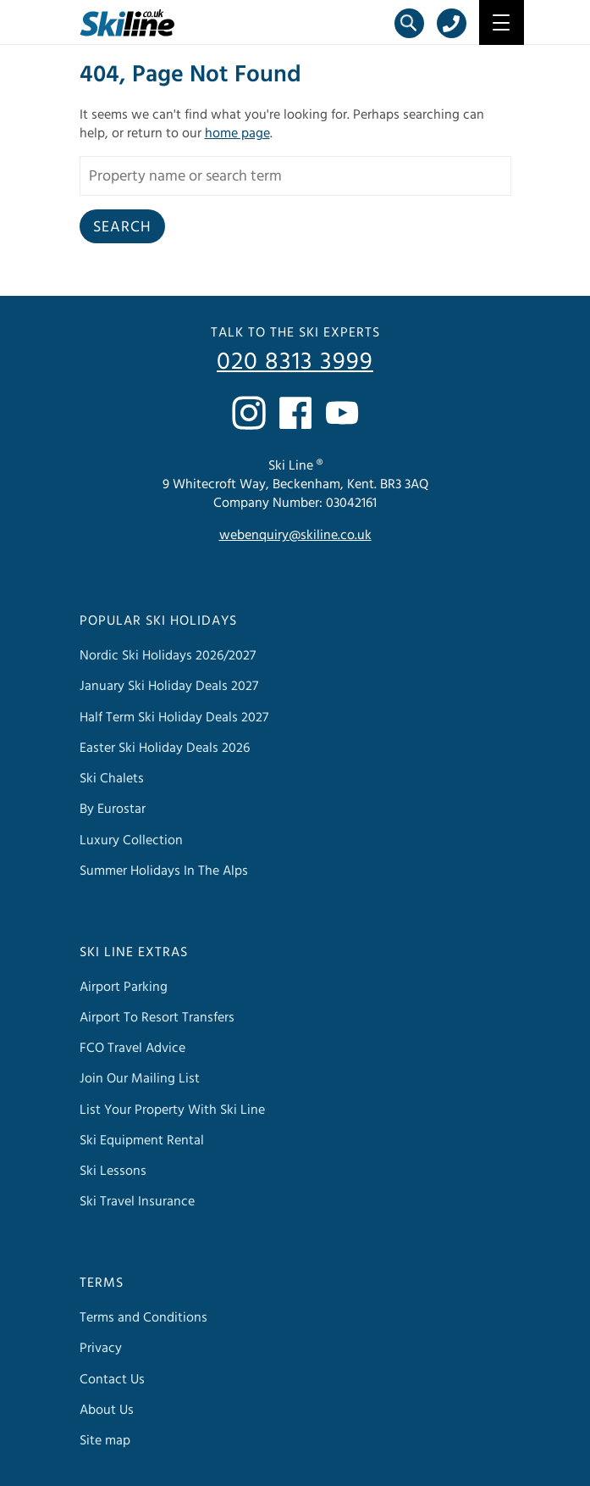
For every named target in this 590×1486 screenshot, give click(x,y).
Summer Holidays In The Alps (164, 870)
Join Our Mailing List (140, 1078)
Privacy (101, 1348)
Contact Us (112, 1379)
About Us (107, 1409)
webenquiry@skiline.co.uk (295, 535)
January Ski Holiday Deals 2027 (169, 685)
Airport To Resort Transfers (157, 1017)
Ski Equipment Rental (142, 1140)
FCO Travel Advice (132, 1047)
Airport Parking (124, 986)
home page (237, 133)
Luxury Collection (131, 840)
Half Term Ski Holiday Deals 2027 (174, 717)
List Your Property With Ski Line (172, 1109)
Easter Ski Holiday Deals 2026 (165, 747)
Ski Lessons (113, 1170)
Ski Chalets (112, 778)
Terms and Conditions (143, 1317)
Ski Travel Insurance (137, 1201)
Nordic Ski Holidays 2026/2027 (168, 655)
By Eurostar (113, 808)
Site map (105, 1440)
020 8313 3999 (295, 362)
